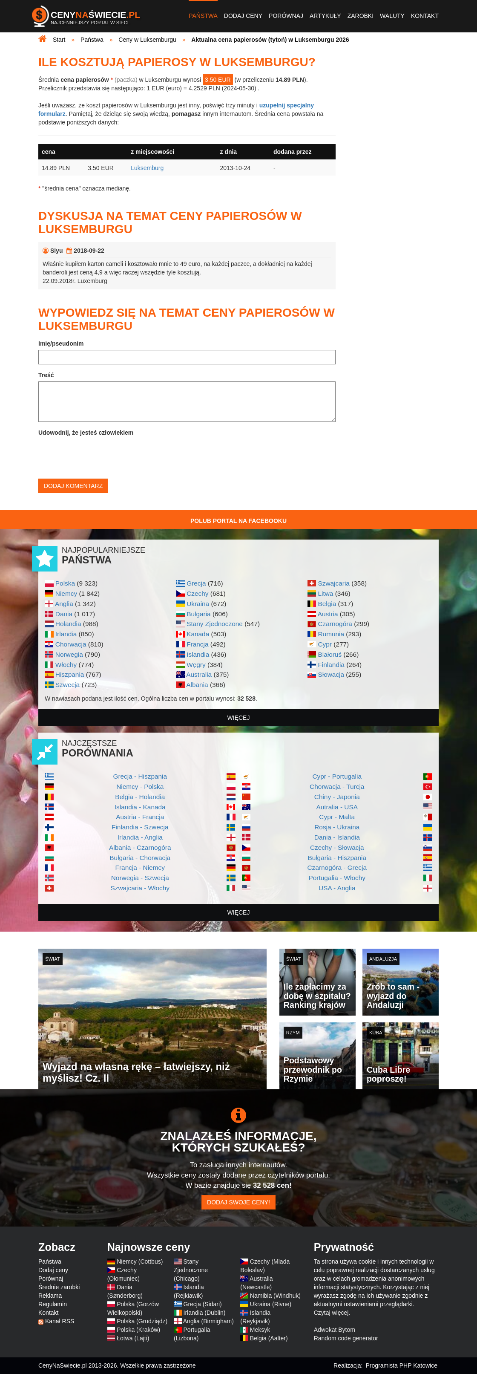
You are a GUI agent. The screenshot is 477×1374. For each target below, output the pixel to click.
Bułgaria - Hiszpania (336, 857)
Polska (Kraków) (138, 1329)
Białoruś (330, 654)
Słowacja (331, 674)
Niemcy (66, 593)
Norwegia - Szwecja (140, 877)
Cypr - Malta (337, 816)
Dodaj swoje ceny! (238, 1202)
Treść (46, 375)
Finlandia (331, 664)
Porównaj (286, 15)
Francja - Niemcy (140, 867)
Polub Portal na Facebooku (238, 520)
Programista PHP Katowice (401, 1365)
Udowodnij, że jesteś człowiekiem (85, 432)
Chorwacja (70, 644)
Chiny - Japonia (337, 796)
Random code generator (346, 1338)
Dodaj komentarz (73, 485)
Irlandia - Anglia (140, 837)
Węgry (196, 664)
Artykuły (325, 15)
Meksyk (260, 1329)
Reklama (50, 1295)
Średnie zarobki (59, 1287)
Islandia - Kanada (140, 807)
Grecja (196, 583)
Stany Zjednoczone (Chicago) (191, 1270)
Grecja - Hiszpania (140, 776)
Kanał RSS (59, 1321)
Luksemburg (147, 168)
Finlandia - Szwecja (140, 827)
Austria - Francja (140, 816)
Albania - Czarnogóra (140, 847)
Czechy (197, 593)
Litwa (325, 593)
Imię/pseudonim (61, 343)
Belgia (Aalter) (269, 1338)
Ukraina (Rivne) (270, 1304)
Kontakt (425, 15)
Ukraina (198, 603)
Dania (63, 614)
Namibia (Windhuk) (275, 1295)
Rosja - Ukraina (336, 827)
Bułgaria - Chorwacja (139, 857)
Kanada (198, 634)
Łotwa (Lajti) (133, 1338)
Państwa (203, 15)
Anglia (64, 603)
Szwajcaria (333, 583)
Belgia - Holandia (140, 796)
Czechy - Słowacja (337, 847)
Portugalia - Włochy (337, 877)
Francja (197, 644)
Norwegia (69, 654)
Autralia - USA (337, 807)
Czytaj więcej (331, 1312)
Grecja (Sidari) (203, 1304)
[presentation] (103, 455)
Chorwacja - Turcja (337, 786)
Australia (199, 674)
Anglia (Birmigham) (208, 1321)
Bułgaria (198, 614)
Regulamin (52, 1304)
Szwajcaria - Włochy (140, 888)
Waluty (392, 15)
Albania (197, 684)
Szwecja (67, 684)
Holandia (68, 623)
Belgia (327, 603)
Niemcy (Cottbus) (140, 1261)
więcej (238, 717)
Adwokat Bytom (334, 1329)
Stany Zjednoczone (215, 623)
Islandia (198, 654)
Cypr (325, 644)
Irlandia (66, 634)
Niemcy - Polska (140, 786)
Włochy (66, 664)
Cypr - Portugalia (337, 776)
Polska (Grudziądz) (142, 1321)
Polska (65, 583)
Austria (328, 614)
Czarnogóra (335, 623)
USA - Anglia (337, 888)
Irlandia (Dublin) (205, 1312)
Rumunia (331, 634)
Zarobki (361, 15)
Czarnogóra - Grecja (337, 867)
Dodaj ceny (243, 15)
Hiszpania (69, 674)
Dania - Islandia (337, 837)
